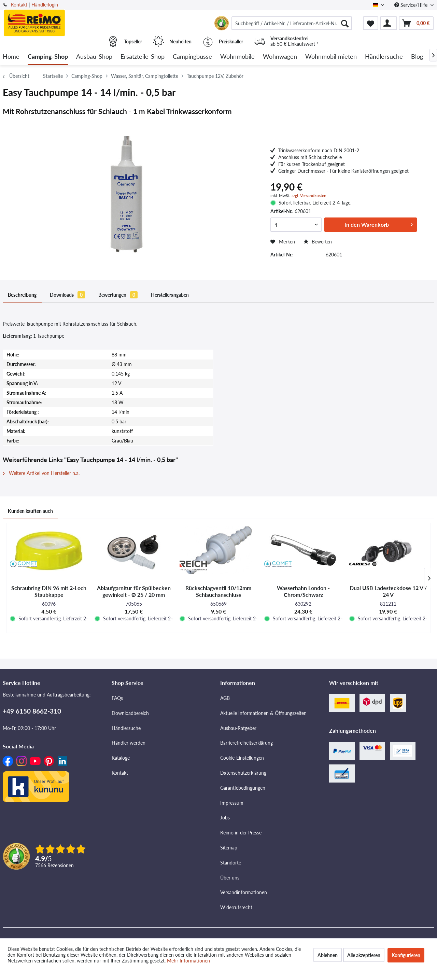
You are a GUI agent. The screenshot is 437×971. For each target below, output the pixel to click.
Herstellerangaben (170, 295)
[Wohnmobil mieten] (331, 56)
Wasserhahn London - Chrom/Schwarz (303, 591)
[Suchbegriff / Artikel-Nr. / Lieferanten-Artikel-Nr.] (291, 23)
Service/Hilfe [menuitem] (411, 5)
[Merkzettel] (370, 23)
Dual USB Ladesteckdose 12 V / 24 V (388, 591)
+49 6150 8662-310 (32, 711)
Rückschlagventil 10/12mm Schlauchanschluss (218, 591)
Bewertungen (118, 294)
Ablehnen (328, 955)
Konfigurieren (406, 955)
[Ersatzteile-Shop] (143, 56)
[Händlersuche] (384, 56)
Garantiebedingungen (242, 788)
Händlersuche (126, 728)
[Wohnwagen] (280, 56)
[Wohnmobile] (237, 56)
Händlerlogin (44, 5)
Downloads (67, 294)
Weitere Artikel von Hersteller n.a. (41, 473)
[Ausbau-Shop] (94, 56)
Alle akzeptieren (363, 955)
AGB (225, 698)
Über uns (229, 878)
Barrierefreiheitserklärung (246, 743)
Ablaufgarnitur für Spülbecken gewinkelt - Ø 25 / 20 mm (134, 591)
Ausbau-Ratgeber (238, 728)
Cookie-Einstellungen (242, 758)
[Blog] (417, 56)
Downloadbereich (130, 713)
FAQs (117, 698)
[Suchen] (345, 23)
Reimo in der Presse (241, 832)
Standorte (230, 863)
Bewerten (318, 241)
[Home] (11, 56)
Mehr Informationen (188, 960)
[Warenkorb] (416, 23)
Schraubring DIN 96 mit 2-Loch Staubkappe (48, 591)
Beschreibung (22, 295)
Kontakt (19, 5)
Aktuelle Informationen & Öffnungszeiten (263, 713)
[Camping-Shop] (48, 56)
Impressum (231, 803)
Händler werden (128, 743)
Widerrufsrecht (236, 907)
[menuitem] (291, 23)
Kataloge (121, 758)
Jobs (225, 817)
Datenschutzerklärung (243, 773)
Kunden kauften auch (30, 511)
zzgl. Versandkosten (309, 195)
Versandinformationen (243, 892)
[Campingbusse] (192, 56)
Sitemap (228, 847)
